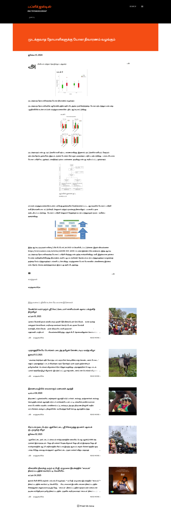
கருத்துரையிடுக (34, 287)
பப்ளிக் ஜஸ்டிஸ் (39, 6)
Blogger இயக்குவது (85, 506)
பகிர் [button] (128, 63)
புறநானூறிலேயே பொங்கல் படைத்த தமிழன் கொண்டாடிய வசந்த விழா (61, 350)
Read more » (95, 338)
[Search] (133, 6)
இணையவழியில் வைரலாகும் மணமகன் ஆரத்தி (50, 388)
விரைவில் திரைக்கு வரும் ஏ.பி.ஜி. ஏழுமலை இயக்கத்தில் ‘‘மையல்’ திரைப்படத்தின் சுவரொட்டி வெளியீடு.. (59, 469)
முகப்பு (32, 17)
